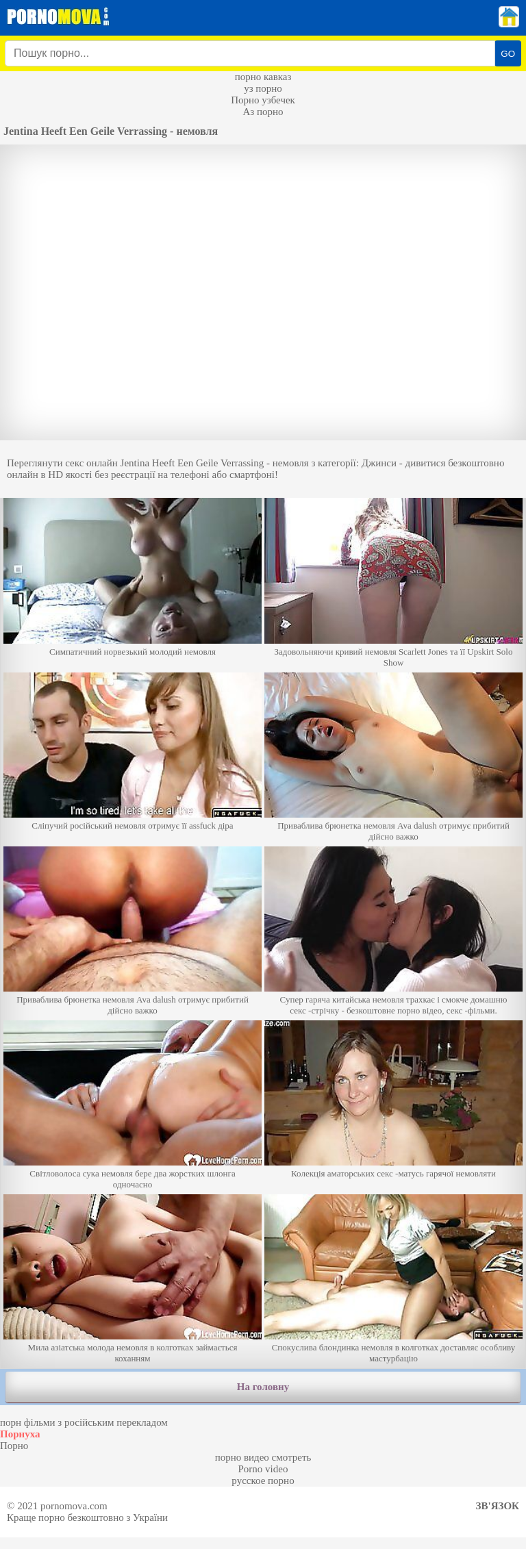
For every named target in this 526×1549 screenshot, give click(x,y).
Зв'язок (497, 1505)
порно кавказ (263, 76)
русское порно (262, 1480)
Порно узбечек (263, 100)
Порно (14, 1445)
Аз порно (262, 111)
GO (508, 54)
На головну (263, 1386)
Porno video (263, 1468)
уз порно (263, 88)
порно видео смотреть (263, 1457)
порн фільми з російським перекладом (84, 1422)
